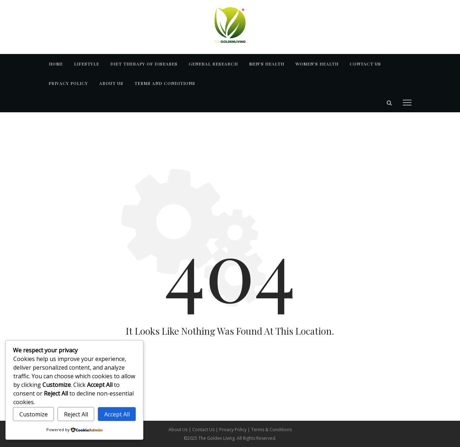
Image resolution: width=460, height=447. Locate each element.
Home (56, 64)
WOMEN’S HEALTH (317, 64)
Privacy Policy (68, 83)
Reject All (76, 414)
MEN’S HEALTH (266, 64)
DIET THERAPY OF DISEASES (144, 64)
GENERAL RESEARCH (213, 64)
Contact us (365, 64)
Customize (33, 414)
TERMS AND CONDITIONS (164, 83)
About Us (179, 429)
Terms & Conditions (271, 429)
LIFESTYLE (86, 64)
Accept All (117, 414)
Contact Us (204, 429)
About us (111, 83)
